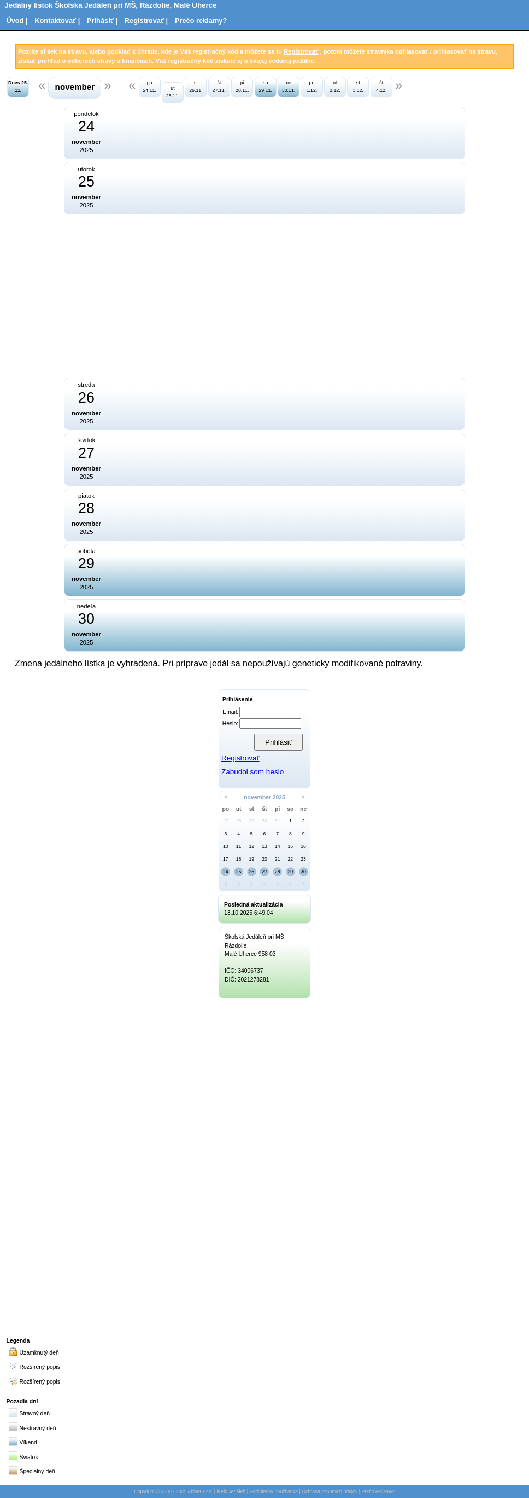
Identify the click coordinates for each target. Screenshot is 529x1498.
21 (277, 859)
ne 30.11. (288, 86)
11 (239, 846)
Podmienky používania (273, 1491)
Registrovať (301, 51)
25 (239, 871)
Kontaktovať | (57, 20)
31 (277, 820)
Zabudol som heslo (252, 772)
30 (264, 820)
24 (225, 871)
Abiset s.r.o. (200, 1491)
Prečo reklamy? (201, 20)
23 (303, 859)
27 (225, 820)
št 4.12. (381, 86)
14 (277, 846)
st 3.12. (357, 86)
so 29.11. (265, 86)
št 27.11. (219, 86)
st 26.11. (195, 86)
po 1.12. (312, 86)
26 (251, 871)
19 (251, 859)
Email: (230, 712)
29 (251, 820)
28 (239, 820)
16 (303, 846)
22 (290, 859)
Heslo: (230, 724)
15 (290, 846)
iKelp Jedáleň (230, 1491)
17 (225, 859)
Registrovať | (146, 20)
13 (264, 846)
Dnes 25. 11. (18, 86)
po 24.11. (149, 86)
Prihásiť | (102, 20)
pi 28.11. (242, 86)
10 (225, 846)
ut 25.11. (172, 91)
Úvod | (16, 20)
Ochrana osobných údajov (329, 1491)
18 (239, 859)
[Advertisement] (172, 294)
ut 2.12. (335, 86)
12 (251, 846)
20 (264, 859)
